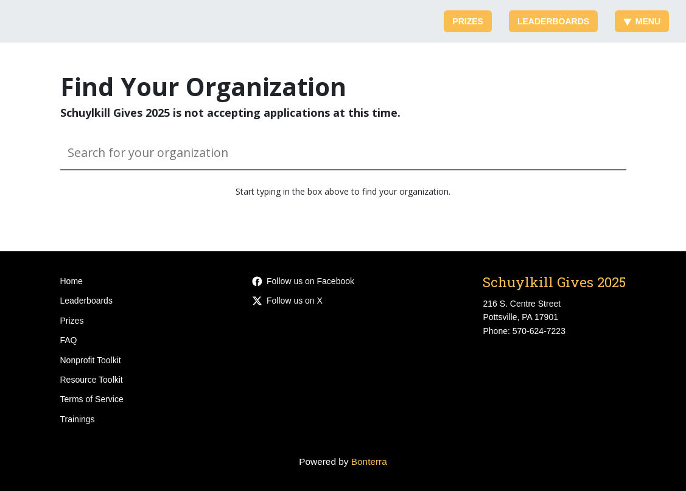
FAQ (68, 340)
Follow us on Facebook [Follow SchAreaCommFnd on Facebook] (303, 281)
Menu (641, 21)
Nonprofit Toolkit (90, 360)
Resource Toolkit (91, 380)
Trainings (77, 419)
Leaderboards (553, 21)
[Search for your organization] (343, 153)
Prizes (467, 21)
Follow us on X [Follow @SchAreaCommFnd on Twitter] (287, 300)
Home (71, 281)
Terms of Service (92, 399)
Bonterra (369, 461)
